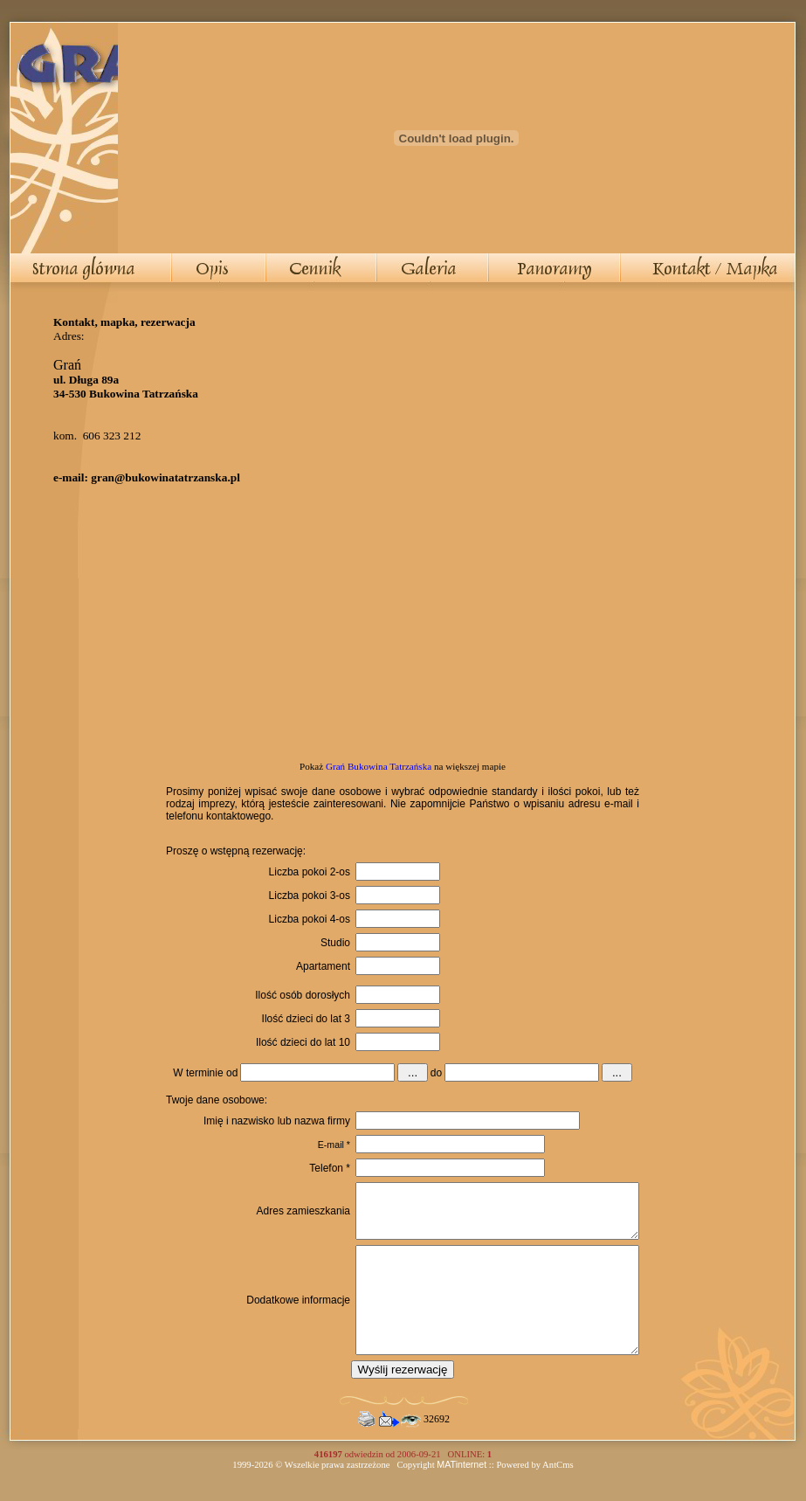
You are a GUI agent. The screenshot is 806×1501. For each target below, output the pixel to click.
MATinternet (461, 1496)
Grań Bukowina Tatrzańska (378, 766)
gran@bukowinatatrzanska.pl (165, 477)
